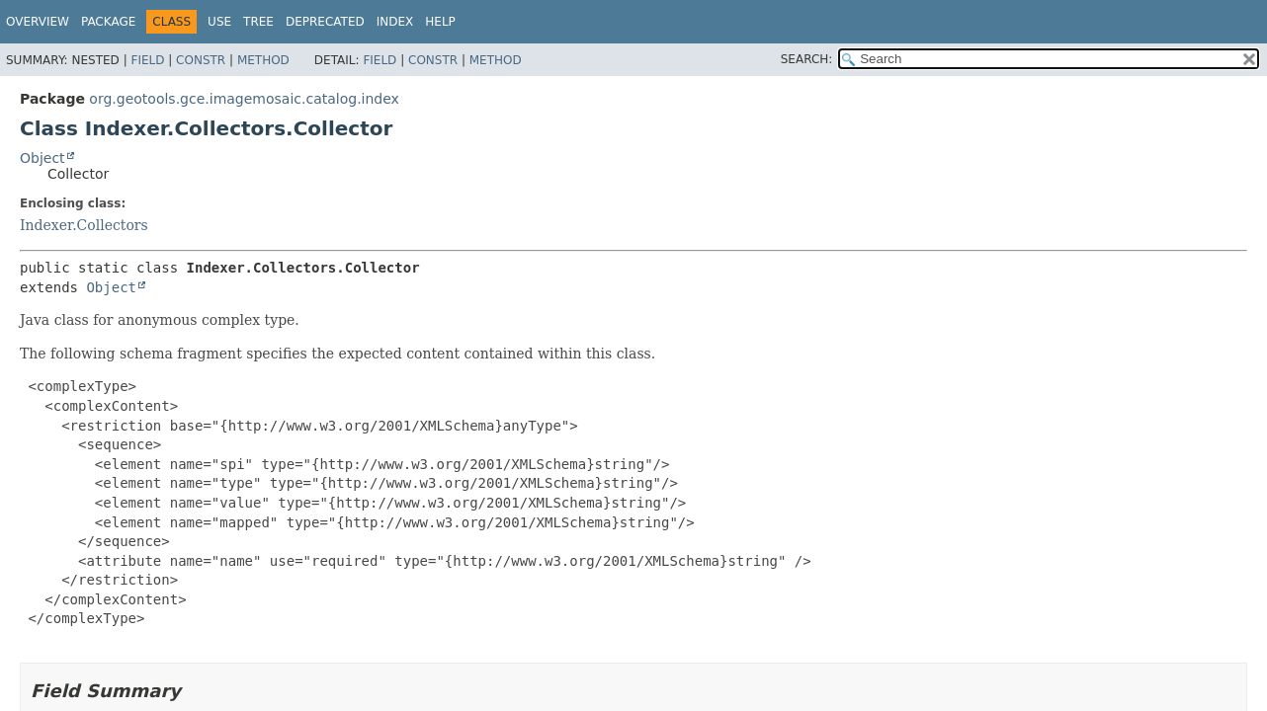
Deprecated (325, 22)
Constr (200, 60)
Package (108, 22)
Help (440, 22)
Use (219, 22)
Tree (258, 22)
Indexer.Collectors (84, 225)
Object (42, 158)
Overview (37, 22)
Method (263, 60)
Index (395, 22)
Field (147, 60)
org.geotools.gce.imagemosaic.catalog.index (244, 99)
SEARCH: (807, 59)
